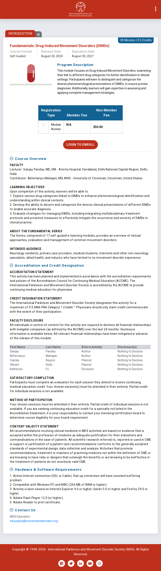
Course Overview (30, 159)
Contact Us (25, 510)
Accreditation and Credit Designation (49, 266)
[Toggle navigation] (3, 9)
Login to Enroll (80, 145)
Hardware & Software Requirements (48, 470)
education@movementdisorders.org (34, 521)
